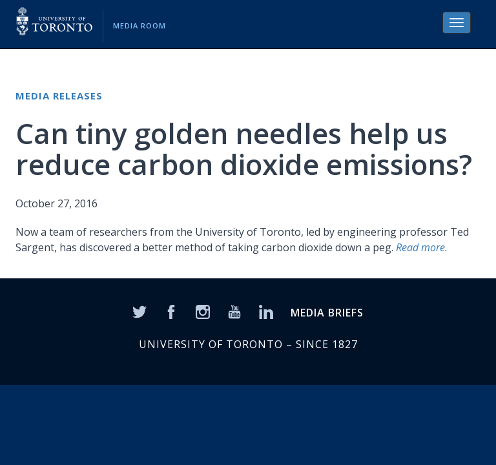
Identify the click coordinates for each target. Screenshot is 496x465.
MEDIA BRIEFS (327, 312)
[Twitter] (139, 310)
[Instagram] (203, 310)
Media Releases (59, 95)
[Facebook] (171, 310)
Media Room (139, 25)
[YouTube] (234, 310)
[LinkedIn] (266, 310)
